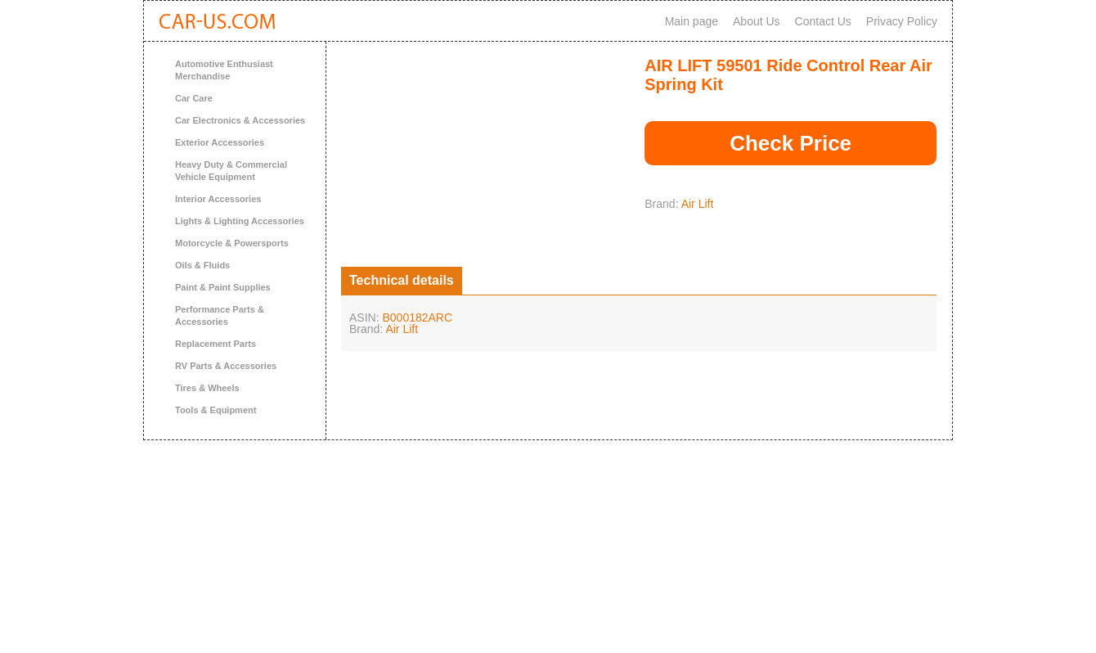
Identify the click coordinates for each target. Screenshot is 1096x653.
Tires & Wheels (207, 388)
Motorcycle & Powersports (232, 243)
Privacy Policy (901, 21)
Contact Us (823, 21)
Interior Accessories (218, 199)
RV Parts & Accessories (225, 366)
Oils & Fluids (202, 265)
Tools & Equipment (215, 410)
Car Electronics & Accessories (240, 120)
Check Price (790, 143)
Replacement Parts (215, 344)
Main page (691, 21)
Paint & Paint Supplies (223, 287)
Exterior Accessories (219, 142)
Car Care (194, 98)
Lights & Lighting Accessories (239, 221)
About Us (756, 21)
